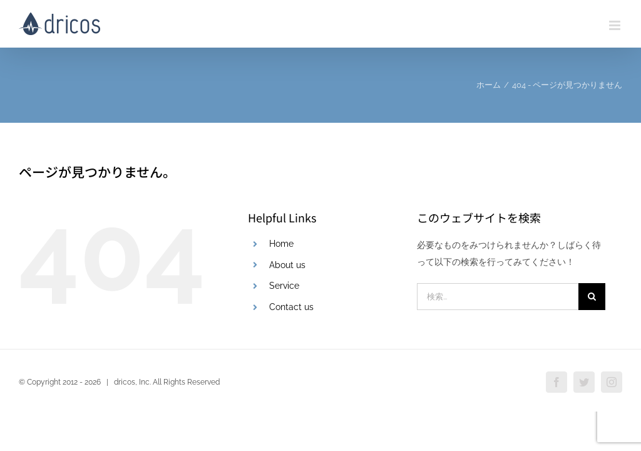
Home (281, 244)
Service (284, 286)
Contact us (291, 307)
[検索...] (497, 296)
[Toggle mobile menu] (615, 25)
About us (287, 265)
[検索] (591, 296)
